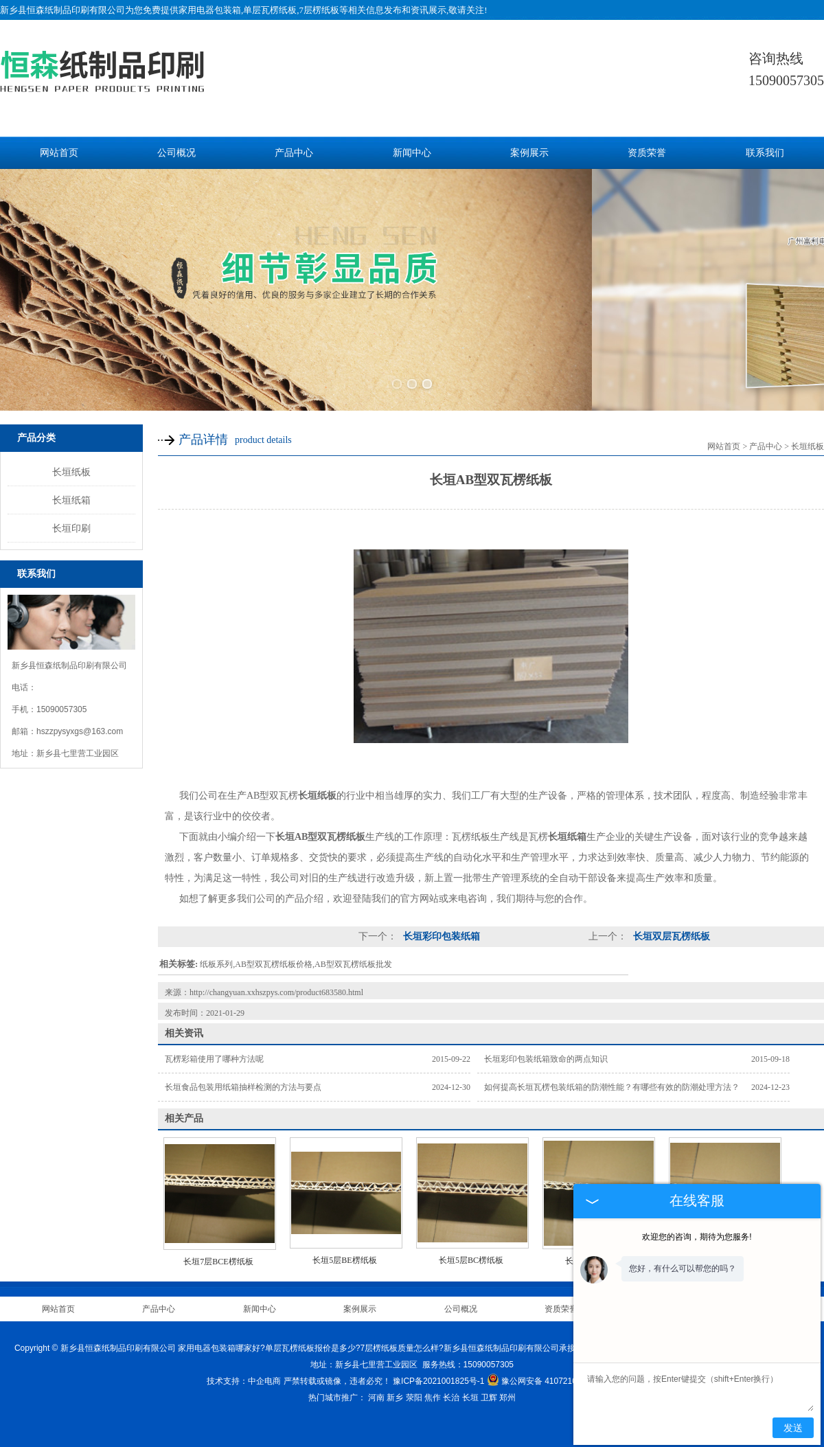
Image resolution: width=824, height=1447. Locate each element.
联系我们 (765, 153)
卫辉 (489, 1390)
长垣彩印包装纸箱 (440, 929)
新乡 (395, 1390)
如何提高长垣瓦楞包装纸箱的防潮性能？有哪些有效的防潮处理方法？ (612, 1079)
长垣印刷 (71, 520)
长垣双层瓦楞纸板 (670, 929)
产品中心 (294, 153)
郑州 (507, 1390)
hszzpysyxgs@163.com (79, 724)
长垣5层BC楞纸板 (471, 1252)
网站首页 (59, 153)
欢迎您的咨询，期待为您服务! (696, 1237)
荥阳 (414, 1390)
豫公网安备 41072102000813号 (552, 1373)
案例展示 (529, 153)
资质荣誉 (647, 153)
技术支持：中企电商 (244, 1373)
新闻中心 (412, 153)
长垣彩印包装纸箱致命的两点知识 (546, 1051)
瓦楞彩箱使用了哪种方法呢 (214, 1051)
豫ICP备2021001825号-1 (438, 1373)
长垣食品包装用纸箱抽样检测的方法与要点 (243, 1079)
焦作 (432, 1390)
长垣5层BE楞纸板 (344, 1252)
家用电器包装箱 (210, 10)
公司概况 (176, 153)
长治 (451, 1390)
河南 (376, 1390)
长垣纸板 (71, 464)
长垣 (470, 1390)
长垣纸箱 (71, 492)
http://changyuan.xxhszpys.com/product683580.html (276, 985)
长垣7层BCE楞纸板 (218, 1254)
